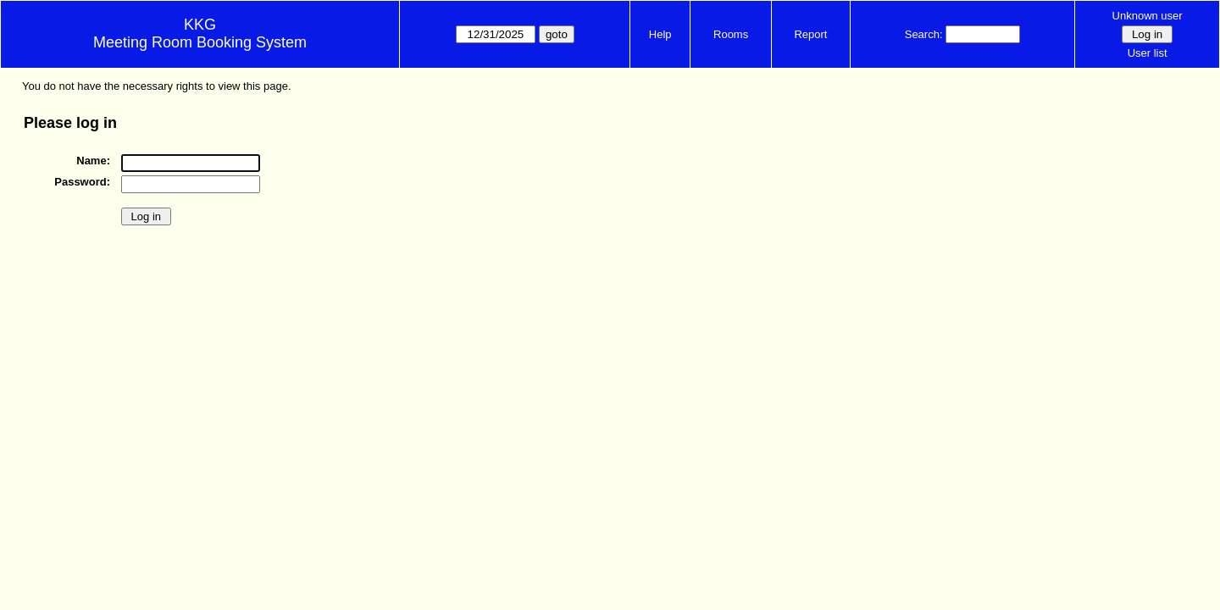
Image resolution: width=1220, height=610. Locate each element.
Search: (924, 34)
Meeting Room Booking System (200, 42)
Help (660, 34)
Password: (82, 181)
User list (1147, 53)
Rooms (730, 34)
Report (810, 34)
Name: (93, 160)
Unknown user (1147, 15)
